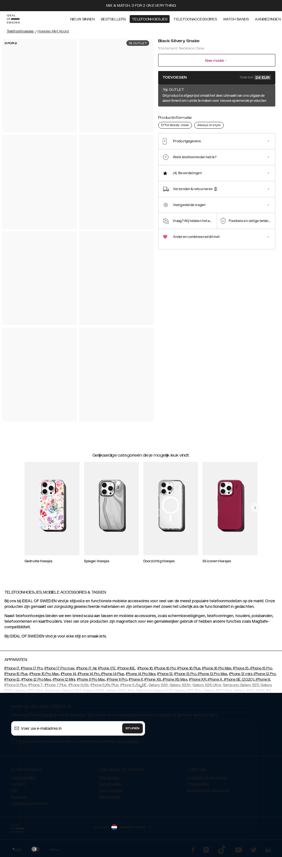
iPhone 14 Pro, (88, 674)
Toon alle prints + (261, 96)
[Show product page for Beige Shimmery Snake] (251, 114)
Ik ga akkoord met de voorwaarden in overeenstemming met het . (79, 741)
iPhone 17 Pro (32, 668)
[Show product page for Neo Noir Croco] (217, 114)
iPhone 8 (262, 679)
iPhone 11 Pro (117, 679)
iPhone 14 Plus (112, 674)
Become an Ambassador (208, 790)
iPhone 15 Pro (260, 668)
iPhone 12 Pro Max (36, 679)
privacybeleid (127, 741)
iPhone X (215, 679)
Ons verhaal (109, 778)
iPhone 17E (107, 668)
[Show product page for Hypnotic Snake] (200, 114)
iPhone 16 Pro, (165, 668)
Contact (18, 784)
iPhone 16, (145, 668)
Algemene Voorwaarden (207, 778)
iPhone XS (152, 679)
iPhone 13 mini (240, 674)
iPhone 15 (241, 668)
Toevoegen (217, 77)
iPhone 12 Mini (64, 679)
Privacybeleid (198, 784)
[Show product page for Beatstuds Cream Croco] (234, 114)
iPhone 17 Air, (86, 668)
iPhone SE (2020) (238, 679)
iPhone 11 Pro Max (91, 679)
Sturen (132, 728)
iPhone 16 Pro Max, (217, 668)
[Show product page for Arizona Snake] (183, 114)
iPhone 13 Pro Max (212, 674)
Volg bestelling (23, 778)
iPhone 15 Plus (16, 674)
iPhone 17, (12, 668)
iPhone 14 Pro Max (141, 674)
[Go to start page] (13, 19)
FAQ (14, 790)
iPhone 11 (136, 679)
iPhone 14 (68, 674)
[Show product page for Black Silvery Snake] (165, 114)
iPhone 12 (12, 679)
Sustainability (110, 784)
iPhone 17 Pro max (59, 668)
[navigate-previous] (255, 507)
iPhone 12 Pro (264, 674)
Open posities (111, 790)
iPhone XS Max (174, 679)
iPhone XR (197, 679)
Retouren (18, 797)
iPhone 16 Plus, (189, 668)
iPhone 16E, (126, 668)
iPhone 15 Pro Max (44, 674)
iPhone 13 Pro (185, 674)
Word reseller (110, 797)
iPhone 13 (165, 674)
